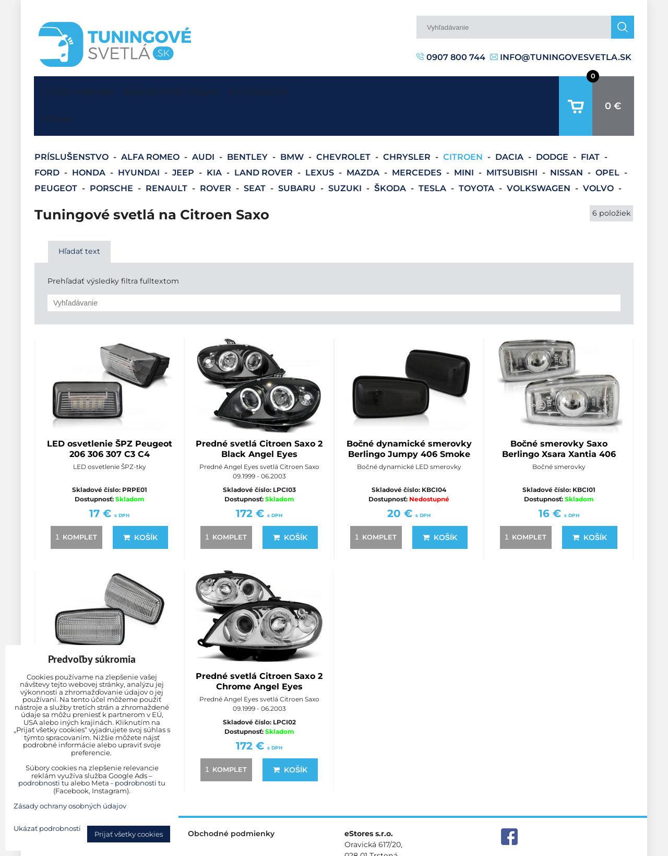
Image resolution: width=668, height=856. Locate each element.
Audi (204, 125)
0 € (613, 90)
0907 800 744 (450, 57)
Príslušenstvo (72, 125)
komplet (74, 504)
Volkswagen (539, 156)
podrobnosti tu (43, 783)
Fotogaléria (308, 90)
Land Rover (264, 140)
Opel (608, 140)
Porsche (112, 156)
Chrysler (408, 125)
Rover (216, 156)
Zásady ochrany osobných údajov (574, 847)
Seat (256, 156)
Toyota (477, 156)
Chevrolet (344, 125)
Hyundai (140, 140)
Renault (167, 156)
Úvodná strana (55, 89)
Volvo (599, 156)
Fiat (591, 125)
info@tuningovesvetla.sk (560, 57)
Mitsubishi (513, 140)
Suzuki (346, 156)
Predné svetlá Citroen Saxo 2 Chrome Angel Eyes (259, 649)
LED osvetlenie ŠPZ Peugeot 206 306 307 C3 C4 (109, 416)
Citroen (464, 125)
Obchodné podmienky (231, 801)
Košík (140, 505)
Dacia (510, 125)
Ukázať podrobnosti (47, 828)
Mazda (364, 140)
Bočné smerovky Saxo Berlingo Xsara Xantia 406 (559, 416)
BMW (293, 125)
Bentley (248, 125)
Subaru (298, 156)
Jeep (184, 140)
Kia (215, 140)
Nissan (567, 140)
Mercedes (418, 140)
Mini (465, 140)
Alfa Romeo (151, 125)
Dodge (553, 125)
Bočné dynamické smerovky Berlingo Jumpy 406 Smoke (409, 416)
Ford (48, 140)
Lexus (320, 140)
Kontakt (105, 90)
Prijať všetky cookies (128, 834)
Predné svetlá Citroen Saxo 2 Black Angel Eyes (259, 416)
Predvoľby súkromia (468, 847)
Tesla (433, 156)
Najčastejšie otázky (201, 90)
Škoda (391, 156)
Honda (90, 140)
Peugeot (56, 156)
